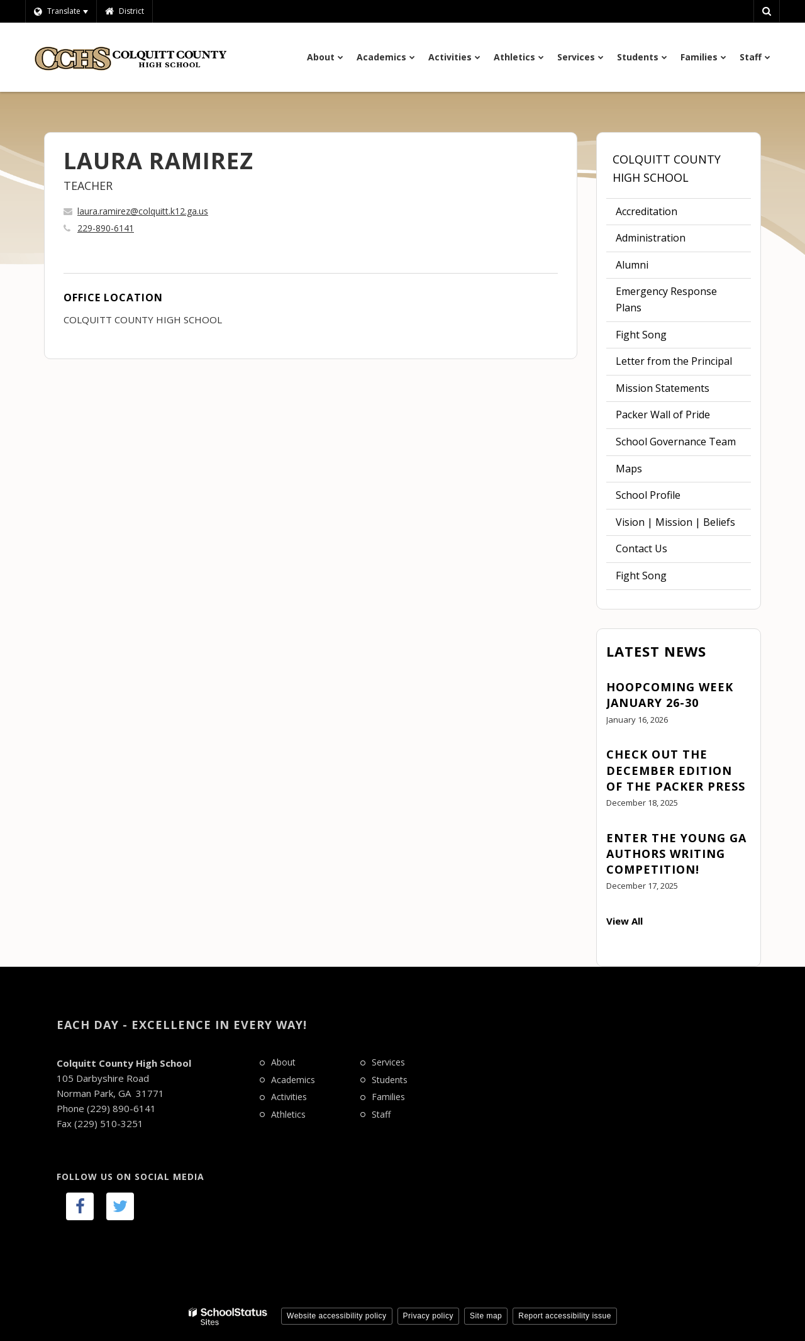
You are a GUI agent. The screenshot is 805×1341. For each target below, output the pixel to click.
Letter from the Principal (674, 361)
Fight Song (641, 335)
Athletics (288, 1114)
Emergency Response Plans (666, 299)
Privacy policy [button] (428, 1315)
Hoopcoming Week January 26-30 (669, 694)
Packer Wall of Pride (663, 414)
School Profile (648, 495)
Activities (289, 1097)
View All (624, 921)
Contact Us (641, 548)
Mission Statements (662, 388)
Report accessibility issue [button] (564, 1315)
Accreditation (646, 211)
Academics (293, 1080)
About (283, 1062)
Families (388, 1097)
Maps (629, 469)
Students (390, 1080)
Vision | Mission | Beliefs (675, 522)
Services (388, 1062)
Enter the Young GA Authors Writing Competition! (676, 853)
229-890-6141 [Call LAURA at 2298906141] (105, 228)
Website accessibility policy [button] (337, 1315)
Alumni (632, 265)
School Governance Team (676, 441)
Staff (381, 1114)
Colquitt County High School (667, 168)
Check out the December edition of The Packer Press (675, 770)
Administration (651, 238)
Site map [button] (486, 1315)
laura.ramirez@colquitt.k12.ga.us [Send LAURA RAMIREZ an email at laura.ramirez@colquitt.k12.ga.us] (142, 211)
